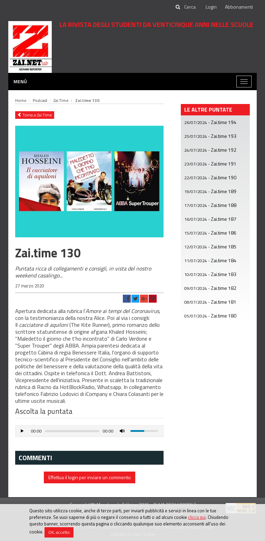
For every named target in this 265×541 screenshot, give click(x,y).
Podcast (40, 100)
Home (21, 100)
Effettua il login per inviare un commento (89, 477)
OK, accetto (59, 532)
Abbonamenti (239, 6)
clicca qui (197, 517)
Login (211, 6)
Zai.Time (61, 100)
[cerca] (190, 6)
